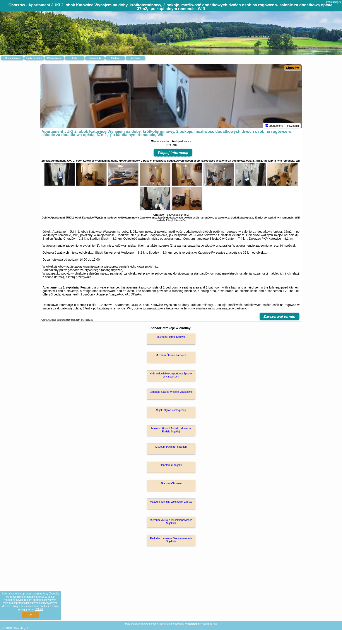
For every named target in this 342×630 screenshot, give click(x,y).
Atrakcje (115, 58)
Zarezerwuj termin (280, 318)
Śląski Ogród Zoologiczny (171, 412)
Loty (74, 58)
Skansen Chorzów (170, 485)
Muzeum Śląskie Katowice (171, 357)
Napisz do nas (209, 623)
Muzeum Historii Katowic (171, 338)
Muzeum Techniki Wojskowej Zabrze (171, 503)
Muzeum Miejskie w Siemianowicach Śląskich (171, 524)
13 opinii (171, 222)
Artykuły (135, 58)
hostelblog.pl (333, 1)
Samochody (95, 58)
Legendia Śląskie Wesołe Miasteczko (171, 393)
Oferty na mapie (34, 58)
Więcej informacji (173, 155)
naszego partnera (234, 310)
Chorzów (292, 68)
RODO (39, 609)
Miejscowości (54, 58)
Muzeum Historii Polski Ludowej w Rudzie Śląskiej (171, 432)
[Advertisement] (171, 589)
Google (54, 593)
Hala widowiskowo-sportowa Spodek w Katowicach (171, 377)
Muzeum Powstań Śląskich (170, 448)
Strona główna (12, 58)
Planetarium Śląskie (171, 467)
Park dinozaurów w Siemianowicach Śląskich (171, 542)
